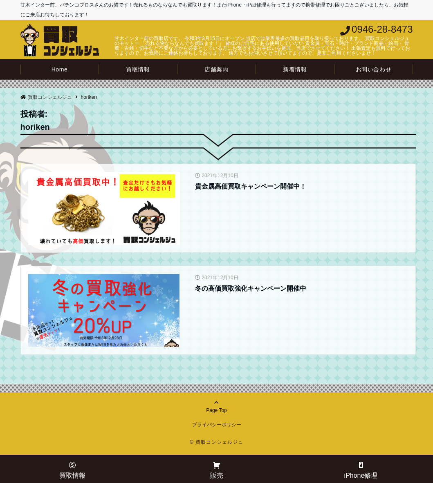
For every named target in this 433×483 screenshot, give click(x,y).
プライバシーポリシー (216, 424)
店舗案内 (216, 69)
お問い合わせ (373, 69)
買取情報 (138, 69)
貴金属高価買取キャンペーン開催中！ (250, 186)
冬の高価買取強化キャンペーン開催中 (250, 288)
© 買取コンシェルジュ (216, 442)
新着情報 (295, 69)
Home (60, 69)
